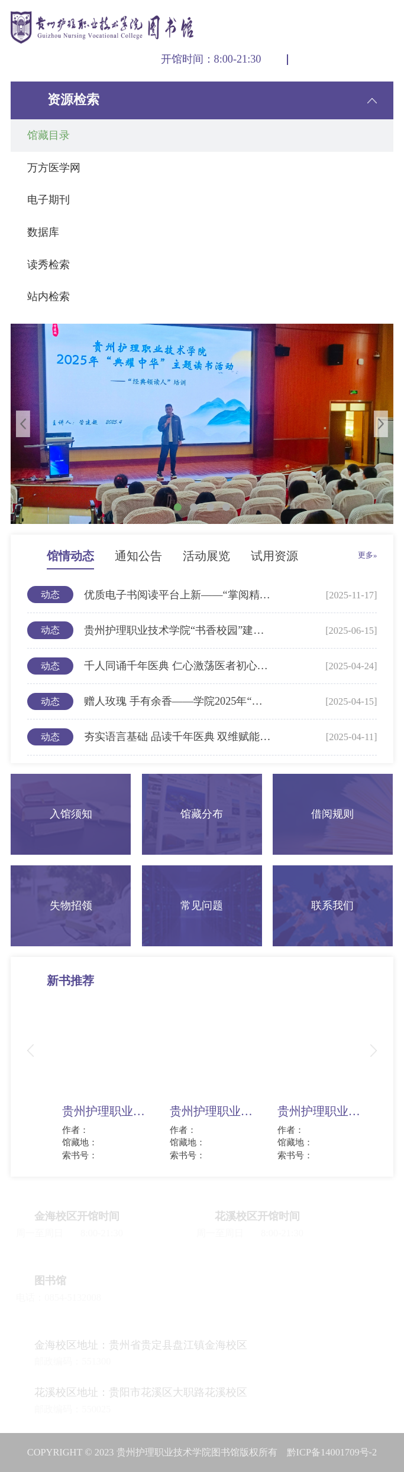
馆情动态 (70, 555)
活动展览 (206, 555)
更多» (367, 555)
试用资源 (274, 555)
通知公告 (138, 555)
